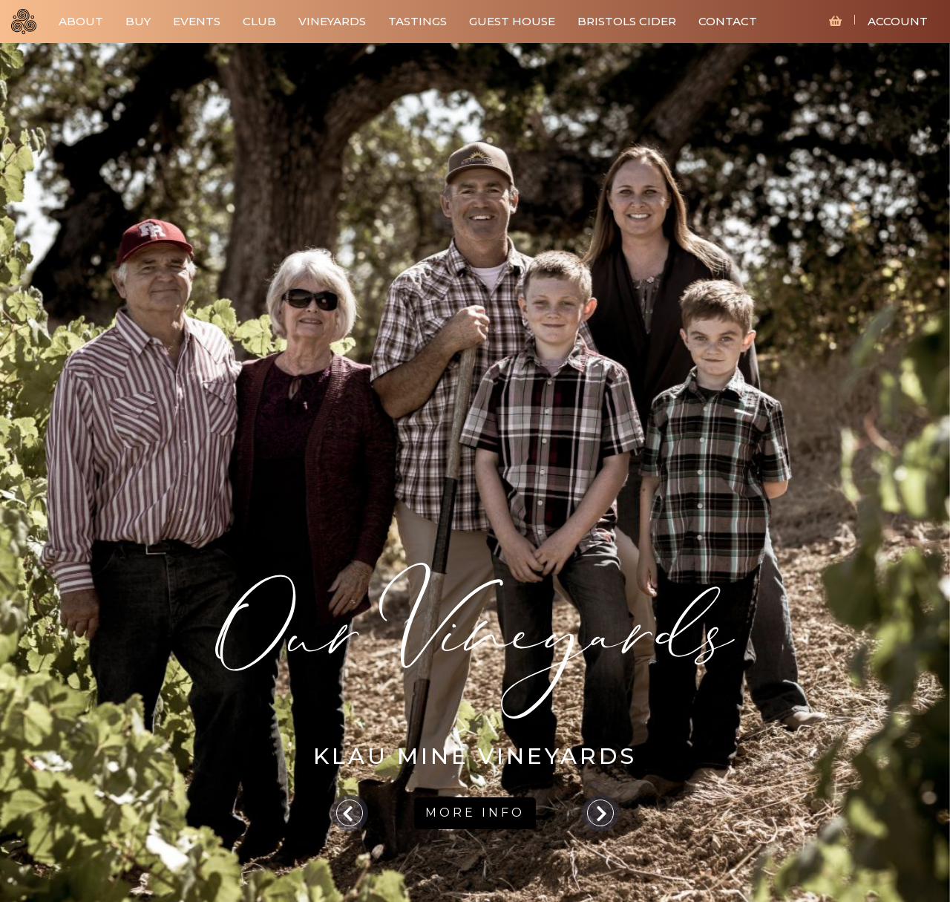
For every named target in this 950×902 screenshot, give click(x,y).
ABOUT (81, 21)
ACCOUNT (898, 21)
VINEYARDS (332, 21)
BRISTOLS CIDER (626, 21)
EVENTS (196, 21)
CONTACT (727, 21)
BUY (138, 21)
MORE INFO (475, 812)
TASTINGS (417, 21)
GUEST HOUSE (512, 21)
